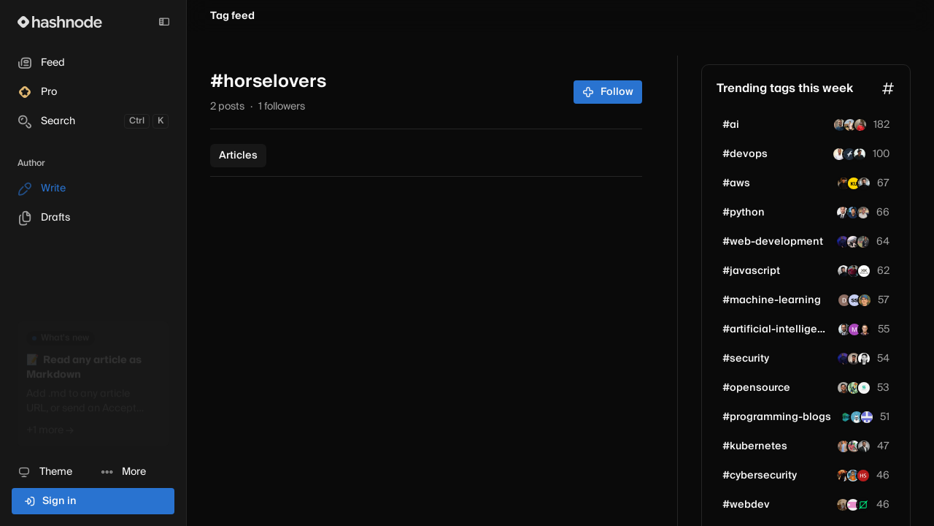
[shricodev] (843, 446)
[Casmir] (839, 154)
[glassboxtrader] (853, 212)
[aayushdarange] (853, 475)
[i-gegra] (860, 125)
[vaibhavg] (853, 242)
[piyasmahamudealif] (863, 242)
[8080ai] (854, 329)
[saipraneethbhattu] (843, 183)
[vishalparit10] (853, 446)
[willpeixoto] (840, 125)
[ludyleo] (853, 505)
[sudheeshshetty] (864, 388)
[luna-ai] (853, 358)
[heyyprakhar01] (864, 446)
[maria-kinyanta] (864, 358)
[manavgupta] (850, 125)
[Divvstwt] (843, 388)
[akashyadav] (842, 505)
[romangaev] (864, 300)
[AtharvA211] (853, 388)
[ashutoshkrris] (846, 417)
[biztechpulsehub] (859, 154)
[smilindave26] (842, 475)
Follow (608, 92)
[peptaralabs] (864, 271)
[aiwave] (867, 417)
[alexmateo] (842, 212)
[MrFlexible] (863, 475)
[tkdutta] (844, 329)
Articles (238, 155)
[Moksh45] (853, 271)
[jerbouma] (863, 212)
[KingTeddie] (842, 242)
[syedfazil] (849, 154)
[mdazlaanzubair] (843, 271)
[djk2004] (844, 300)
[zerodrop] (863, 505)
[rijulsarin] (864, 329)
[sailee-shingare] (854, 300)
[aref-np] (864, 183)
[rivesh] (853, 183)
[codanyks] (856, 417)
